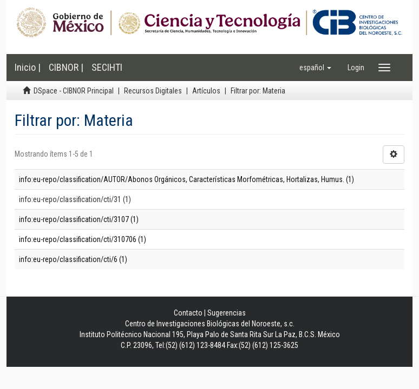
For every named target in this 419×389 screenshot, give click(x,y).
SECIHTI (106, 67)
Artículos (206, 90)
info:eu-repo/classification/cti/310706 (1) (82, 239)
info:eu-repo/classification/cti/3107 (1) (79, 219)
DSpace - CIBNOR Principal (74, 90)
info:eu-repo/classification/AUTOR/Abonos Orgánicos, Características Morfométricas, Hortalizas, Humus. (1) (186, 179)
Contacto (188, 312)
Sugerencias (226, 312)
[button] (315, 67)
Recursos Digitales (153, 90)
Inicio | (28, 67)
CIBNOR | (66, 67)
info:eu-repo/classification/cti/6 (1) (73, 259)
